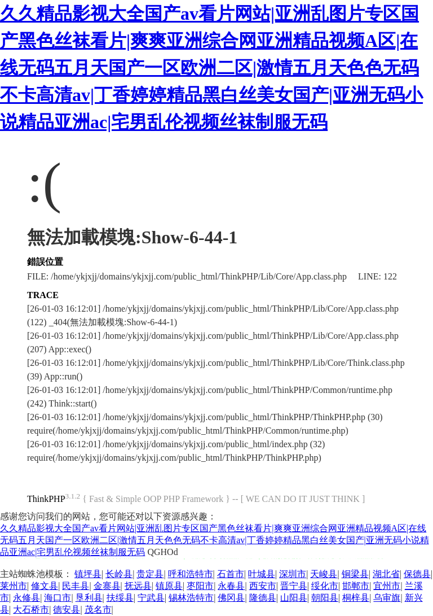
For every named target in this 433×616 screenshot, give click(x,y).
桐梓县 (355, 597)
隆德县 (262, 597)
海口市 (57, 597)
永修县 (26, 597)
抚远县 (138, 586)
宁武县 (151, 597)
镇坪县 (87, 574)
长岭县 (118, 574)
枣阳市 (200, 586)
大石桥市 (31, 609)
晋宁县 (293, 586)
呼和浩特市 (190, 574)
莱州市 (13, 586)
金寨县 (107, 586)
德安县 (66, 609)
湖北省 (386, 574)
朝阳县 (324, 597)
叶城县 (261, 574)
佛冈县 (231, 597)
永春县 (231, 586)
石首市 (230, 574)
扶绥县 (120, 597)
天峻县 (323, 574)
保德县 (417, 574)
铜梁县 (355, 574)
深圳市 (292, 574)
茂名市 (98, 609)
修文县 (44, 586)
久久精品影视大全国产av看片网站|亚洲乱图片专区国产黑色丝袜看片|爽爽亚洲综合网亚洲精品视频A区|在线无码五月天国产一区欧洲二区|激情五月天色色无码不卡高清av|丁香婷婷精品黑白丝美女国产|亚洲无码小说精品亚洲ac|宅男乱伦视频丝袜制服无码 (211, 67)
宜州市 (386, 586)
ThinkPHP (46, 499)
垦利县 (89, 597)
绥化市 (324, 586)
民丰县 (75, 586)
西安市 (262, 586)
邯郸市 (355, 586)
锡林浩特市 (191, 597)
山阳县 (293, 597)
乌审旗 (386, 597)
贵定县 (150, 574)
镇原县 (169, 586)
